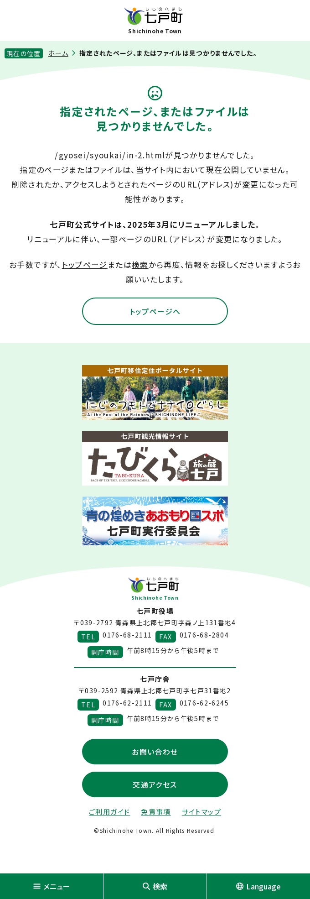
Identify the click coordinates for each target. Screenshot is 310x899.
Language (258, 886)
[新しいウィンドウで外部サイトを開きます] (155, 392)
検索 (140, 264)
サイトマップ (201, 811)
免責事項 (155, 811)
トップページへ (155, 311)
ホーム (58, 52)
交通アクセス (155, 784)
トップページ (85, 264)
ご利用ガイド (109, 811)
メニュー (51, 886)
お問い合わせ (155, 751)
